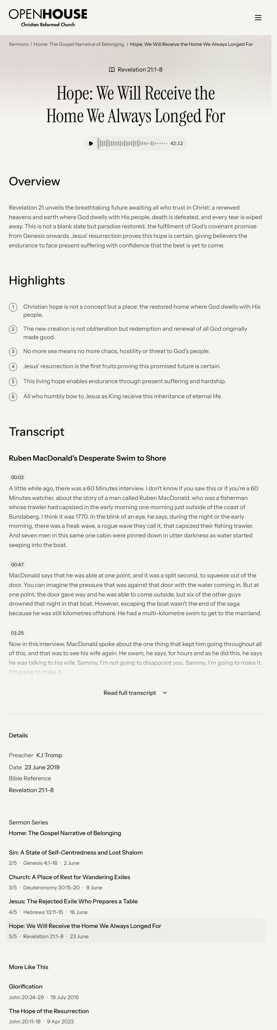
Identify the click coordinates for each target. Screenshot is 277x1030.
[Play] (91, 143)
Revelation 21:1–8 (31, 790)
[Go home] (48, 17)
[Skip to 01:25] (18, 633)
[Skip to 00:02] (18, 477)
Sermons (19, 44)
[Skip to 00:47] (18, 564)
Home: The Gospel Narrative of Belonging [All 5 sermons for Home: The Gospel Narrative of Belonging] (65, 833)
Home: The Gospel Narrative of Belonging (79, 44)
